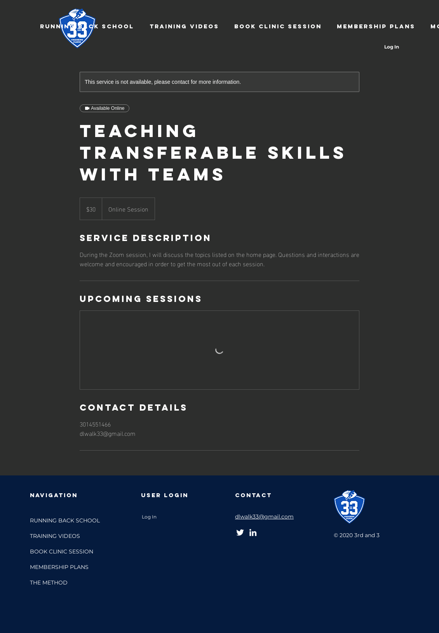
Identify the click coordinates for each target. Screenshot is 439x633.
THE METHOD (49, 582)
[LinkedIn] (253, 532)
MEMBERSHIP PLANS (59, 567)
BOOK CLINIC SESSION (61, 551)
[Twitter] (240, 532)
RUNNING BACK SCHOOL (65, 520)
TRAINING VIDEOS (55, 535)
